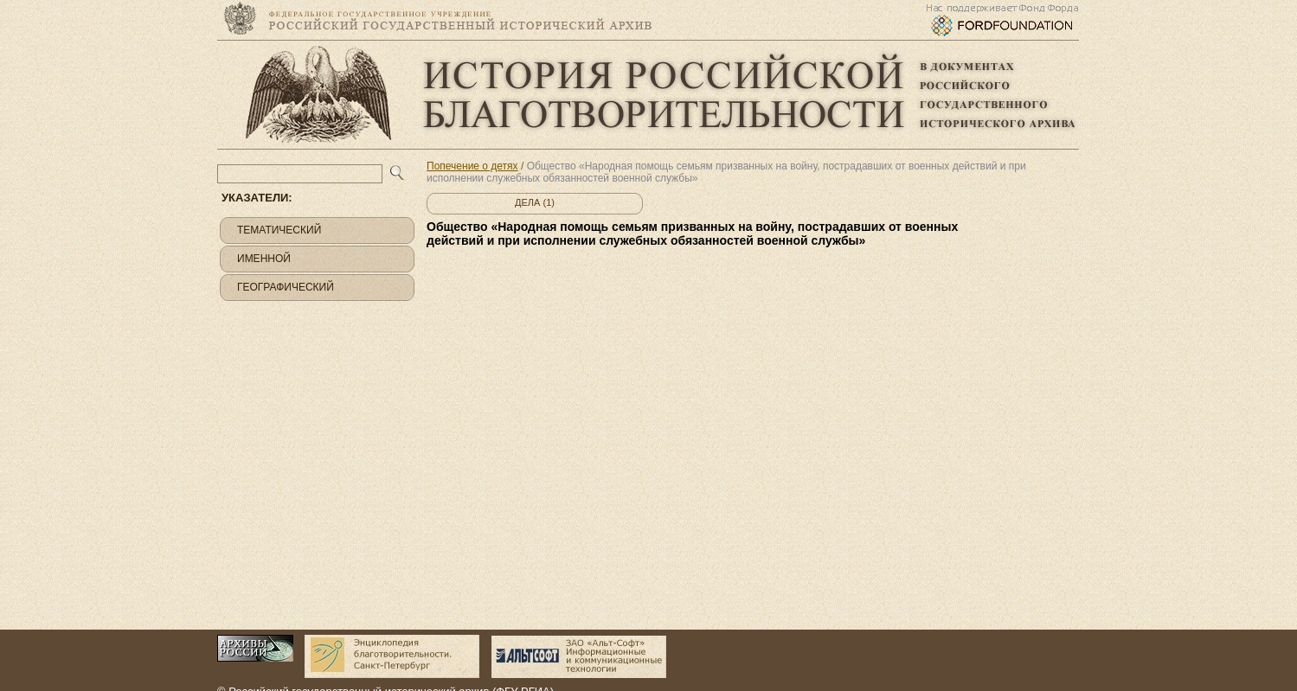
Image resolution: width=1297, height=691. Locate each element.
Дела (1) (535, 202)
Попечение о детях (472, 166)
